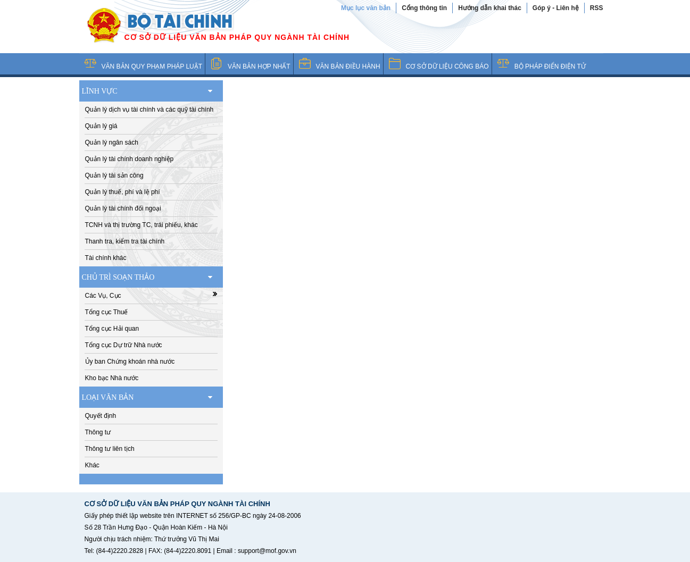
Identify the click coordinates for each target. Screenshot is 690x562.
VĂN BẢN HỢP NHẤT (259, 66)
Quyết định (101, 416)
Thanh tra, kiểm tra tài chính (125, 241)
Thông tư (98, 432)
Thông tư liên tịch (110, 448)
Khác (92, 465)
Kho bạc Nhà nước (112, 378)
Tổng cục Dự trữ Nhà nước (123, 345)
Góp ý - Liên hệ (556, 8)
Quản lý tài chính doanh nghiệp (129, 159)
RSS (596, 8)
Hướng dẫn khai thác (489, 8)
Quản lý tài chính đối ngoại (123, 208)
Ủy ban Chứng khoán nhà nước (130, 361)
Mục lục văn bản (365, 8)
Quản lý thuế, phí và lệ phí (122, 192)
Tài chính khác (106, 258)
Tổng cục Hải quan (112, 328)
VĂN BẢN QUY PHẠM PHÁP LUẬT (152, 66)
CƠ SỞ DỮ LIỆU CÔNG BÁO (447, 66)
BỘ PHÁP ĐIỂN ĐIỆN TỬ (550, 66)
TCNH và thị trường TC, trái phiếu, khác (141, 225)
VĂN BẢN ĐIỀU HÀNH (348, 66)
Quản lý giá (101, 126)
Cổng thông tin (424, 8)
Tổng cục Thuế (106, 312)
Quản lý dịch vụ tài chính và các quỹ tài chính (149, 109)
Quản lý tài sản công (114, 175)
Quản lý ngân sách (111, 142)
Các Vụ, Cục (151, 294)
